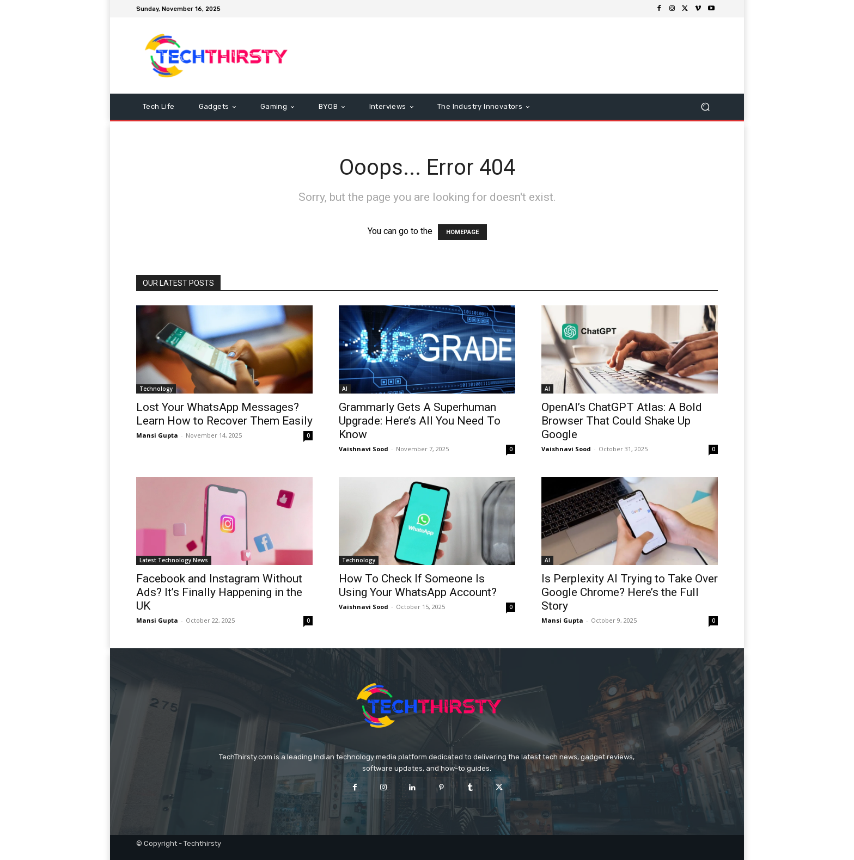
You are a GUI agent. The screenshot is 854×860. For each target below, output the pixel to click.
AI (344, 388)
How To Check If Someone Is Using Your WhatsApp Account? (418, 585)
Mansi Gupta (157, 435)
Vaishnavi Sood (363, 449)
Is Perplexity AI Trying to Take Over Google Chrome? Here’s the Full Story (629, 592)
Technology (156, 388)
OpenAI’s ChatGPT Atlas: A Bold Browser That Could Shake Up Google (621, 421)
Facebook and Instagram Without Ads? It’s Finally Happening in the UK (219, 592)
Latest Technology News (173, 560)
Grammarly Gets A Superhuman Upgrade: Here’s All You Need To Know (420, 421)
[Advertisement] (518, 55)
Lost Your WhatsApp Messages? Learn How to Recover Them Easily (224, 414)
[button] (705, 107)
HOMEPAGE (462, 232)
